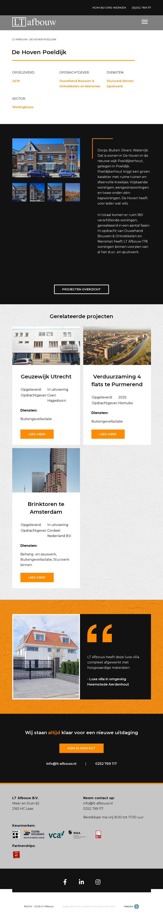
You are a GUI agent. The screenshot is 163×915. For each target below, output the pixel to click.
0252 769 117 (106, 764)
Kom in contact (81, 748)
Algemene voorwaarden (77, 906)
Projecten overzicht (81, 289)
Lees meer (37, 434)
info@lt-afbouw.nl (61, 764)
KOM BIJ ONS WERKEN (106, 8)
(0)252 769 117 (140, 8)
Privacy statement (104, 906)
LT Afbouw (19, 39)
